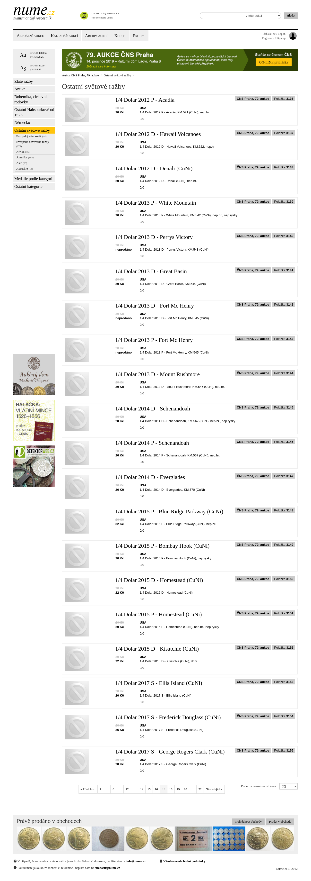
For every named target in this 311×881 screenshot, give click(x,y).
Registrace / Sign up (273, 38)
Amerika (25, 157)
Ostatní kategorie (28, 186)
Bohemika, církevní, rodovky (31, 99)
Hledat (291, 15)
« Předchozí (87, 789)
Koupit (120, 35)
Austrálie (24, 168)
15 (149, 789)
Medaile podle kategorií (33, 178)
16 (156, 789)
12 (127, 789)
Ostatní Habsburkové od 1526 (34, 112)
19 (178, 789)
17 (163, 789)
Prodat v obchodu (280, 821)
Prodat (139, 35)
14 (141, 789)
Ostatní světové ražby (32, 130)
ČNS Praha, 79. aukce (85, 75)
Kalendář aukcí (64, 35)
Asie (21, 163)
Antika (20, 89)
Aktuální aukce (30, 35)
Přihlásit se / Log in (274, 34)
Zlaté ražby (23, 81)
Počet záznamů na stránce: (259, 786)
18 (171, 789)
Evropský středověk (31, 136)
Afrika (23, 152)
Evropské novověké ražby (32, 144)
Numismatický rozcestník (32, 18)
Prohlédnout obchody (248, 821)
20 (185, 789)
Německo (22, 122)
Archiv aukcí (96, 35)
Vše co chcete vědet (105, 14)
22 (200, 789)
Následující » (214, 789)
